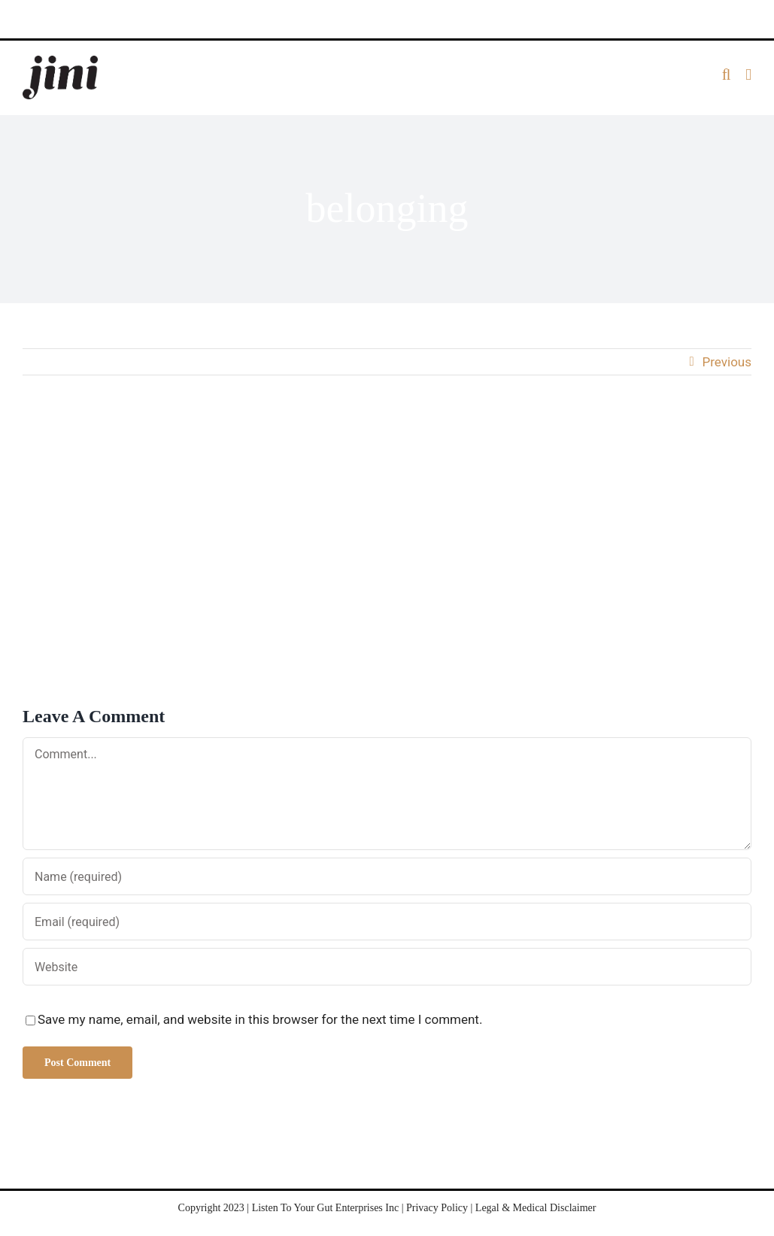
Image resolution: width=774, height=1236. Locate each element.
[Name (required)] (387, 876)
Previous (727, 361)
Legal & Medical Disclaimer (535, 1207)
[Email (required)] (387, 921)
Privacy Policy (437, 1207)
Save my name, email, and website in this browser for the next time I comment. (260, 1019)
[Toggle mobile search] (726, 75)
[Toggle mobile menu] (748, 75)
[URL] (387, 966)
